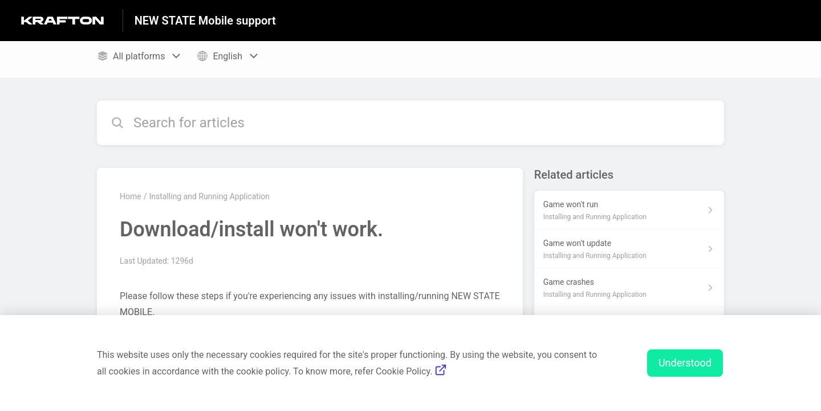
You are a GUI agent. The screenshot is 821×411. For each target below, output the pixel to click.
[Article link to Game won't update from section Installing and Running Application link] (629, 248)
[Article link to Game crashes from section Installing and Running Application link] (629, 287)
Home (130, 196)
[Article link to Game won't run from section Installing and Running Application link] (629, 210)
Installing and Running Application (209, 196)
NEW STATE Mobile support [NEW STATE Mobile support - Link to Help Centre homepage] (205, 20)
